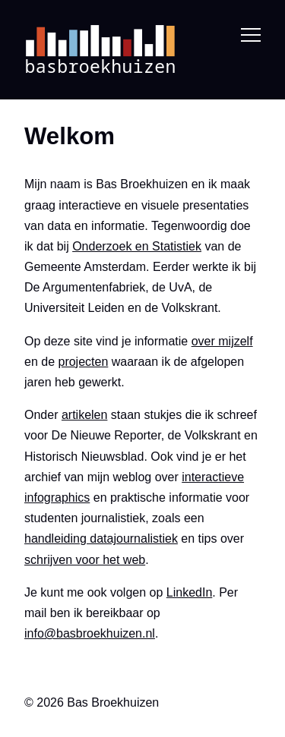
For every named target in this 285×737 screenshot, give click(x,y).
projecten (83, 360)
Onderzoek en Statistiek (136, 246)
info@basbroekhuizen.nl (89, 633)
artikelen (84, 414)
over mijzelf (222, 340)
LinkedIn (189, 591)
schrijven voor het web (84, 559)
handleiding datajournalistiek (101, 538)
